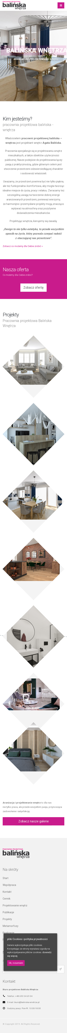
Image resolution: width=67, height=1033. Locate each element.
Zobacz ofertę (33, 287)
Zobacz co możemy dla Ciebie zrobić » (23, 246)
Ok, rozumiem (16, 963)
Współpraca (9, 885)
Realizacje (8, 932)
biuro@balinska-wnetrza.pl (26, 1002)
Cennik (6, 898)
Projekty (7, 919)
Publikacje (8, 912)
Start (5, 878)
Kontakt (7, 891)
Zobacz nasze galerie (33, 821)
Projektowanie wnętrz (15, 905)
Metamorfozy (10, 926)
